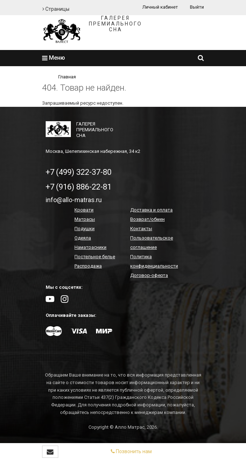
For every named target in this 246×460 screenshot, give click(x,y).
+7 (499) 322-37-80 (78, 172)
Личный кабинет (160, 7)
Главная (67, 76)
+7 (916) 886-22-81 (78, 186)
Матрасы (84, 219)
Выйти (197, 7)
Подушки (84, 228)
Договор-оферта (149, 275)
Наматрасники (90, 247)
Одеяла (82, 238)
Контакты (141, 228)
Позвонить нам (131, 451)
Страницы (55, 9)
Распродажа (88, 266)
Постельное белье (94, 256)
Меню (53, 57)
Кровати (84, 210)
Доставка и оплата (151, 210)
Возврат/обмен (147, 219)
